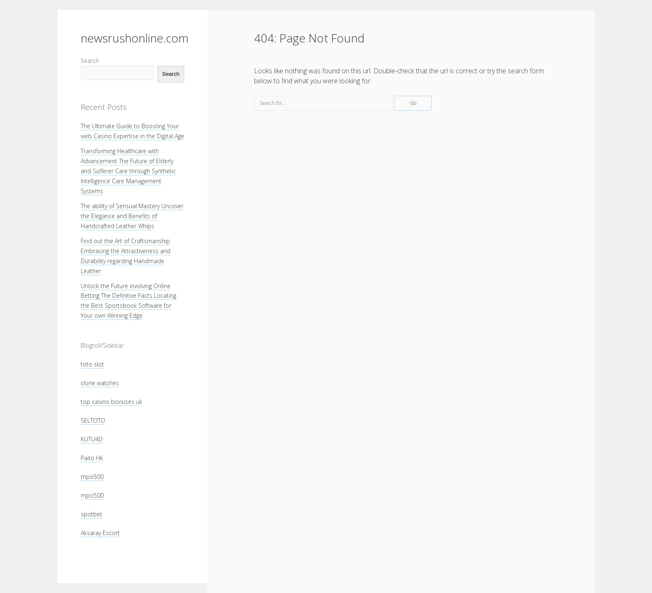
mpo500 (92, 477)
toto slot (92, 364)
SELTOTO (93, 420)
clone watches (100, 383)
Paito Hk (92, 458)
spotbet (91, 514)
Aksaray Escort (100, 533)
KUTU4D (92, 439)
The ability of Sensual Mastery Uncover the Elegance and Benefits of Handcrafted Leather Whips (132, 216)
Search (90, 61)
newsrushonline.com (134, 38)
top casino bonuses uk (111, 402)
